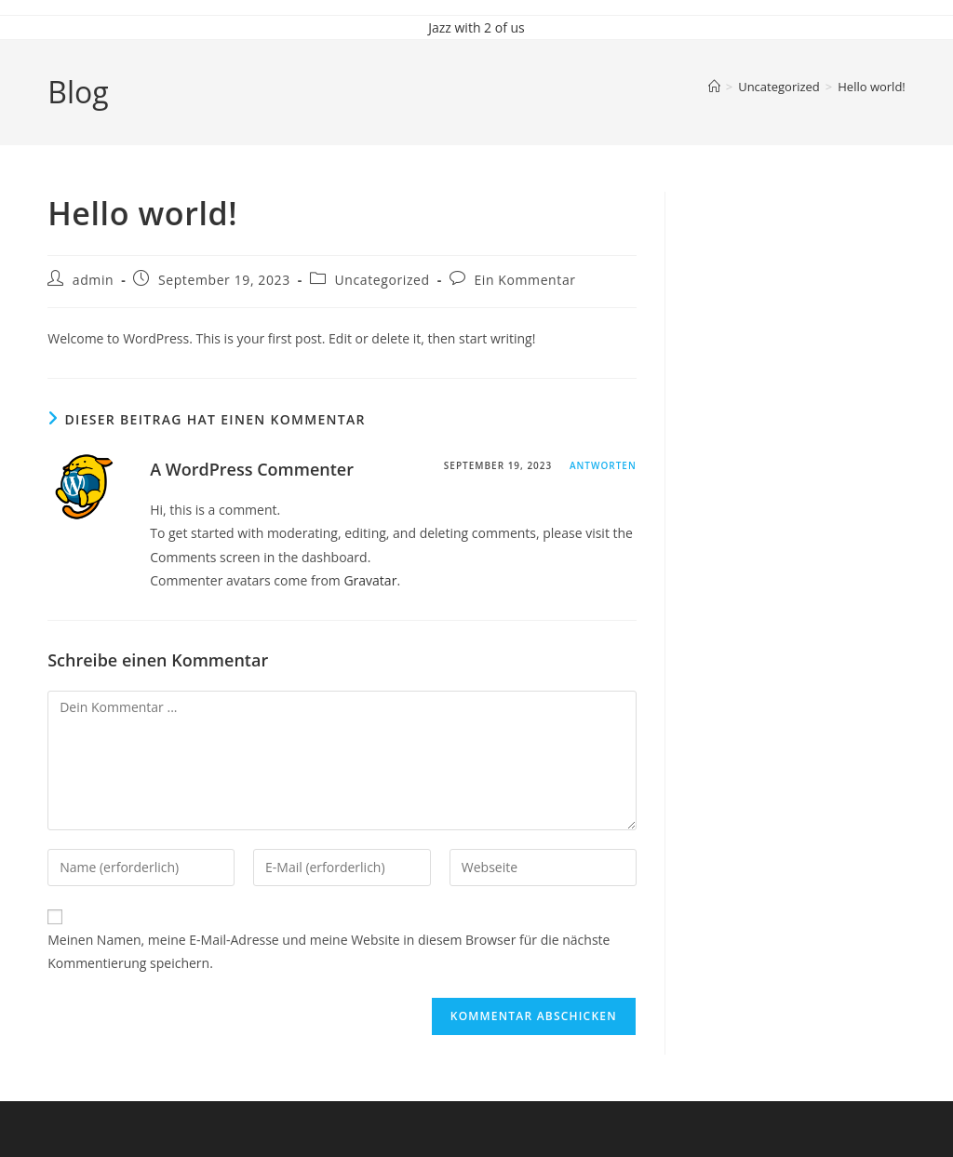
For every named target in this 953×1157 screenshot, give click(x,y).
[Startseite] (714, 86)
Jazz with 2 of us (476, 27)
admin (93, 280)
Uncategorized (381, 280)
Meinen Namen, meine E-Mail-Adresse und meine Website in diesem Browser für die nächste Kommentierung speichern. (328, 951)
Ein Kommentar (524, 280)
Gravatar (369, 580)
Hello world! (872, 86)
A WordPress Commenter (252, 469)
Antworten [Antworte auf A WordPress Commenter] (603, 465)
